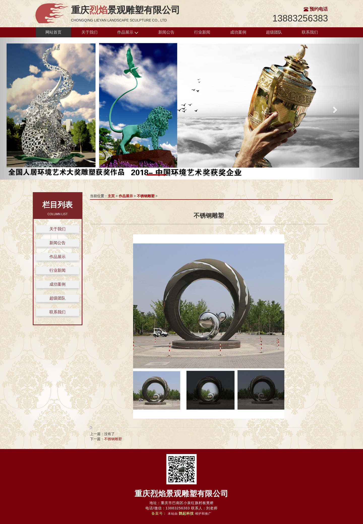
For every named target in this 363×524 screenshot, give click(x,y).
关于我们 (89, 32)
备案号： (159, 513)
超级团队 (274, 32)
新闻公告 (166, 32)
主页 (111, 196)
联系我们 (310, 32)
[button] (27, 108)
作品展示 (127, 32)
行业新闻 (202, 32)
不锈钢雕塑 (146, 196)
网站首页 (53, 32)
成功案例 (238, 32)
